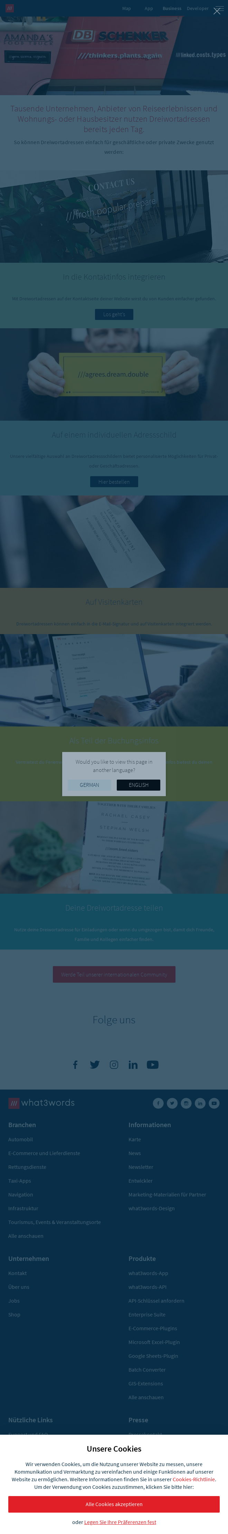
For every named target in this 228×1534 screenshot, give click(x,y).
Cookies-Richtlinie (194, 1479)
